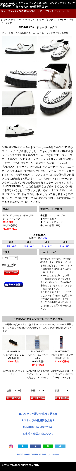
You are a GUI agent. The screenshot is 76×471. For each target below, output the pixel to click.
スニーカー (53, 454)
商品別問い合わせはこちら (38, 427)
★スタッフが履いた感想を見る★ (38, 413)
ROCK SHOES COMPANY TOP (31, 454)
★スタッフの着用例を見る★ (38, 420)
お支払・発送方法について (38, 433)
